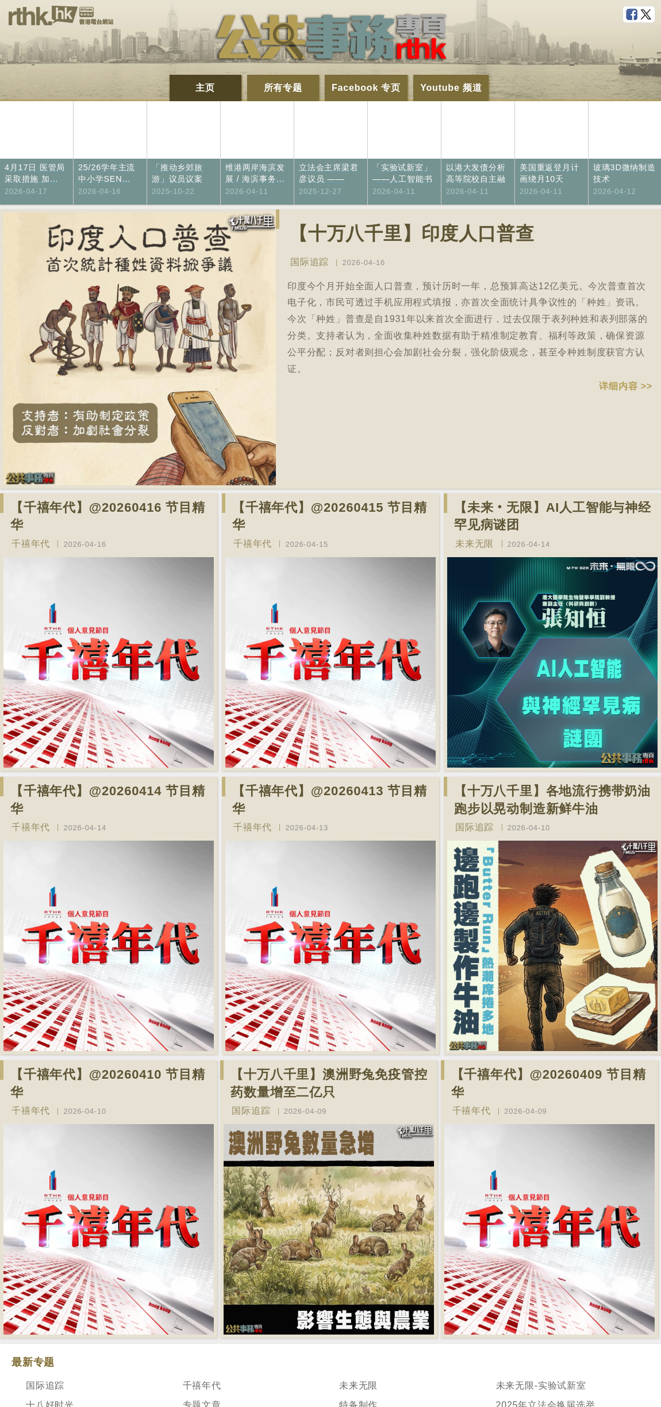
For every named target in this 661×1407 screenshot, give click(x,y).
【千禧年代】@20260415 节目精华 (329, 516)
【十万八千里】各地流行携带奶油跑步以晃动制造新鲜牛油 (552, 800)
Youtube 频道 (451, 88)
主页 (205, 88)
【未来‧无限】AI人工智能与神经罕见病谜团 (552, 516)
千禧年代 (30, 544)
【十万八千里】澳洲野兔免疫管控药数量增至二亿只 (328, 1083)
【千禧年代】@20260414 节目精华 (107, 800)
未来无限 (474, 544)
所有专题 (283, 88)
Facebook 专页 (366, 88)
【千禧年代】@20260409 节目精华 (548, 1083)
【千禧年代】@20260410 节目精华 (107, 1083)
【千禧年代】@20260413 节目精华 (329, 800)
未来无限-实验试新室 (541, 1385)
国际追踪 (309, 262)
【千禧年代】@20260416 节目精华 (107, 516)
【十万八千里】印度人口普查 (411, 233)
